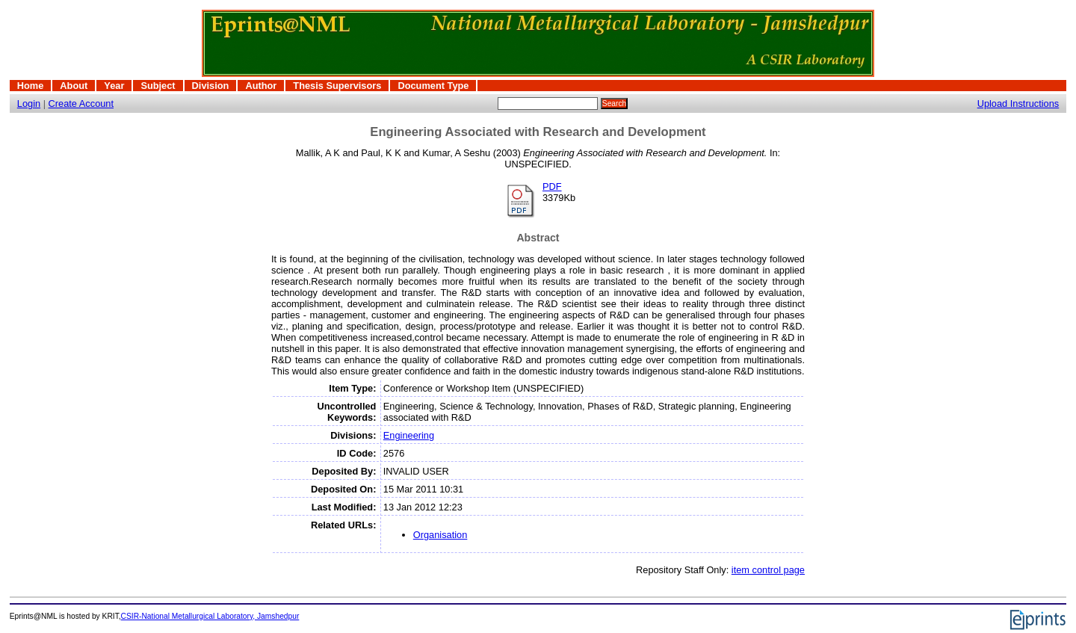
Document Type (433, 85)
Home (30, 85)
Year (114, 85)
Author (260, 85)
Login (28, 103)
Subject (157, 85)
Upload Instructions (1018, 103)
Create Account (81, 103)
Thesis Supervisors (337, 85)
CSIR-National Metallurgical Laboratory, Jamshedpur (210, 616)
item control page (768, 569)
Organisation (440, 534)
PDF (552, 186)
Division (210, 85)
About (73, 85)
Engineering (408, 435)
